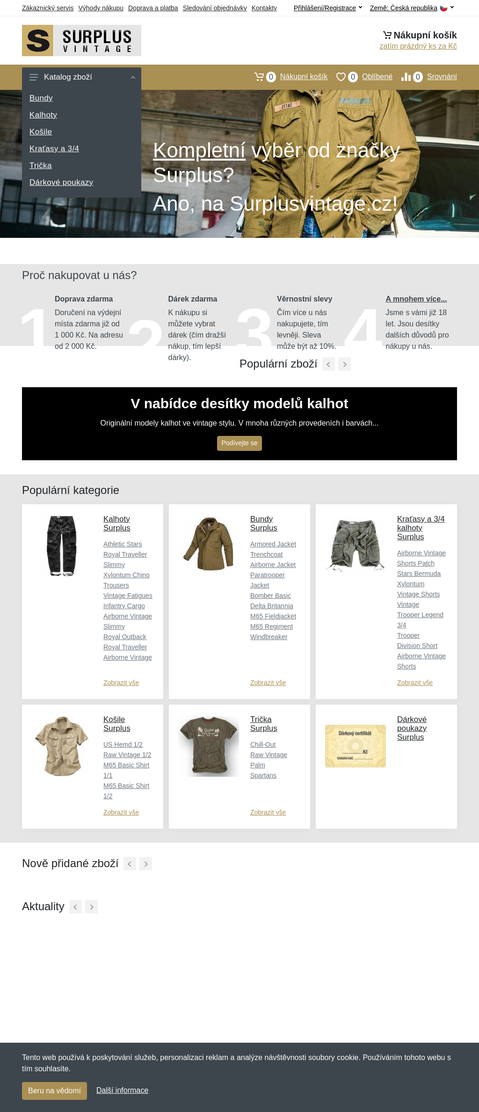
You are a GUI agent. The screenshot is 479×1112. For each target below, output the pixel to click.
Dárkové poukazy (61, 182)
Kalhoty (43, 114)
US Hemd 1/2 (123, 744)
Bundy (41, 98)
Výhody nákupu (100, 8)
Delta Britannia (271, 606)
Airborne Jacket (273, 564)
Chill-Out (263, 744)
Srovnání (424, 77)
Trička (40, 165)
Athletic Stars (122, 544)
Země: (412, 8)
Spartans (263, 775)
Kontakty (264, 8)
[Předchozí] (328, 364)
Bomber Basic (270, 595)
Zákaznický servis (47, 8)
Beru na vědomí (54, 1091)
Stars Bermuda (419, 573)
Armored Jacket (273, 544)
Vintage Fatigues (127, 595)
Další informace (122, 1090)
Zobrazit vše (121, 682)
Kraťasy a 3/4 (54, 148)
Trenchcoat (266, 554)
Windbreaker (268, 637)
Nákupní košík (286, 77)
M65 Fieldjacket (273, 616)
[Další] (145, 863)
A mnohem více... (416, 299)
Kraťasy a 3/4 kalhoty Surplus (421, 528)
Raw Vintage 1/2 (127, 755)
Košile (40, 131)
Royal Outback (124, 637)
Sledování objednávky (215, 8)
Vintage (408, 604)
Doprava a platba (153, 8)
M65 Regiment (271, 626)
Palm (257, 765)
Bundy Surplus (263, 523)
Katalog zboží (82, 77)
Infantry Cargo (124, 606)
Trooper (408, 635)
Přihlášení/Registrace (328, 8)
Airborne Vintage (127, 657)
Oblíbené (359, 77)
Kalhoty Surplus (117, 523)
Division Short (417, 645)
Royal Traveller (125, 647)
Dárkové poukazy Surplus (412, 728)
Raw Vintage (268, 755)
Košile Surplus (117, 724)
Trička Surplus (263, 724)
